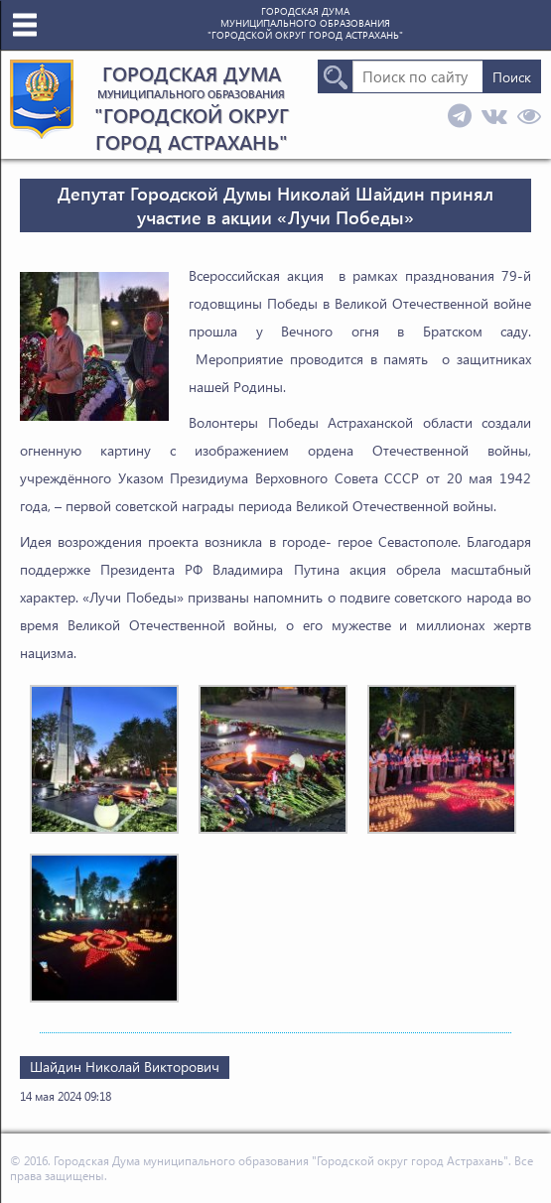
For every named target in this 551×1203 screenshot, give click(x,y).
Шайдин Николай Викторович (124, 1066)
